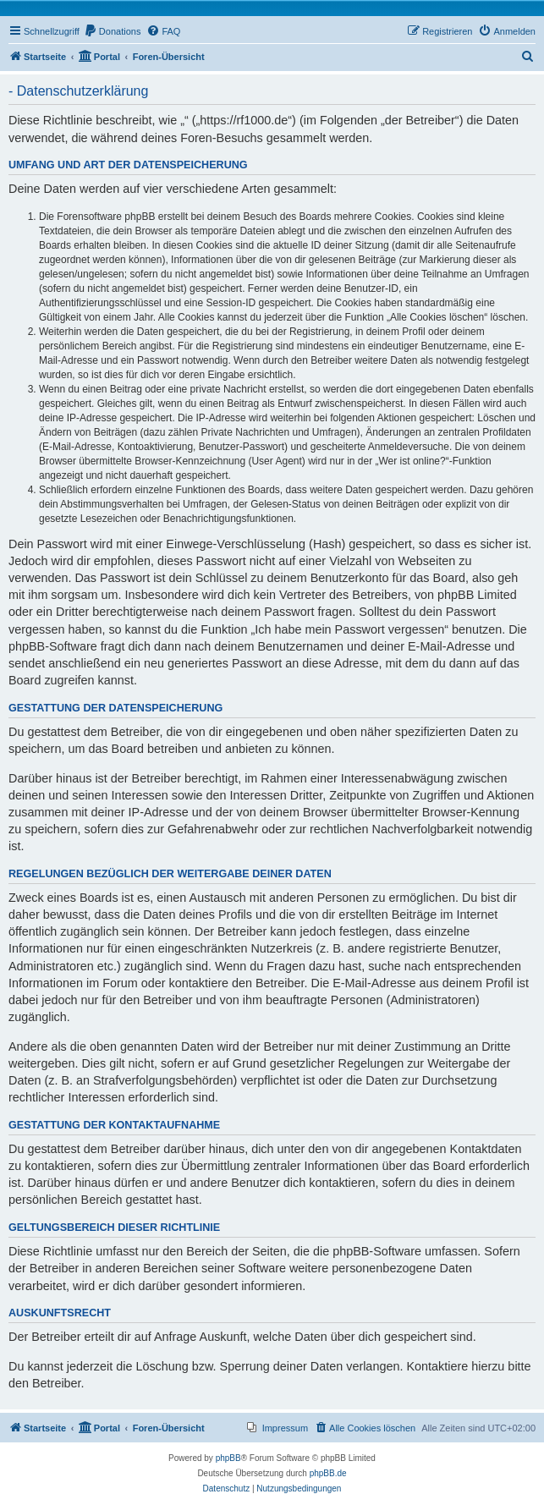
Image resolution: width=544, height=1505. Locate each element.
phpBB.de (328, 1473)
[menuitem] (112, 31)
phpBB (228, 1458)
